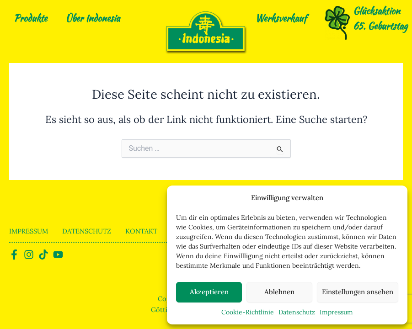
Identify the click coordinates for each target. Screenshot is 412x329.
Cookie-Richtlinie (247, 312)
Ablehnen (279, 291)
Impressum (336, 312)
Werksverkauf (280, 18)
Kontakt (141, 231)
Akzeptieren (209, 291)
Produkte (30, 18)
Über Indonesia (92, 18)
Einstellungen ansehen (357, 291)
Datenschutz (296, 312)
